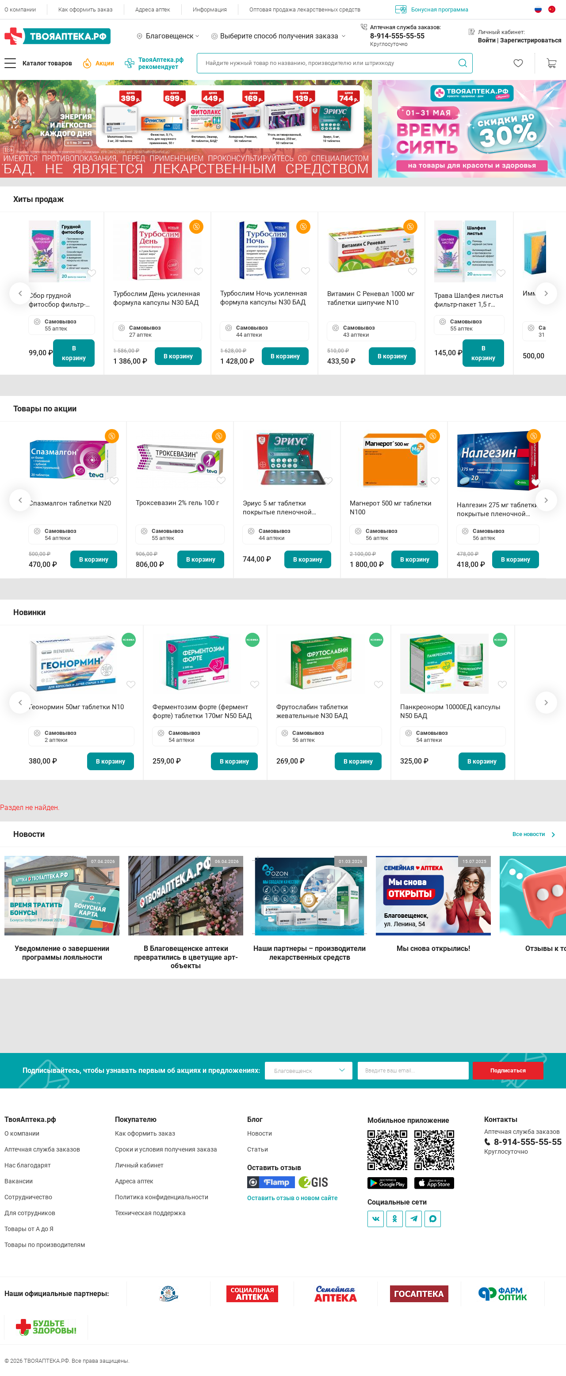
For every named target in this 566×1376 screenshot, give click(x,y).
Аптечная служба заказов (42, 1149)
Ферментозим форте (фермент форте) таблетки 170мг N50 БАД (202, 711)
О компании (20, 9)
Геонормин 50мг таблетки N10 (76, 707)
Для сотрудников (29, 1212)
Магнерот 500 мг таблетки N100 (391, 507)
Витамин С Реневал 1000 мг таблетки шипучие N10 (370, 298)
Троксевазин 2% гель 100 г (177, 503)
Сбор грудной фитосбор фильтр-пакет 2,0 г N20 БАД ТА (59, 300)
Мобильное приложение (408, 1120)
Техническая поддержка (150, 1212)
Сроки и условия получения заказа (166, 1149)
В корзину (74, 353)
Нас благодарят (27, 1165)
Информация (210, 9)
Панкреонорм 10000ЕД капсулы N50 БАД (450, 711)
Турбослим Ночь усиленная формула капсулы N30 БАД (263, 297)
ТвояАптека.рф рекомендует (154, 63)
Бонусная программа (431, 9)
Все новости (533, 834)
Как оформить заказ (85, 9)
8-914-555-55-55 (397, 36)
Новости (259, 1133)
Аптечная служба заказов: (405, 27)
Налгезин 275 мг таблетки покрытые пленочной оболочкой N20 (498, 509)
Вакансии (18, 1181)
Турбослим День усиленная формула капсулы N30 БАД (156, 298)
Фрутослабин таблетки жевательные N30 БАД (312, 711)
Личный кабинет (139, 1165)
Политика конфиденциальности (161, 1197)
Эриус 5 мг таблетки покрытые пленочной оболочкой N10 (277, 508)
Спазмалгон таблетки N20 (70, 503)
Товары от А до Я (29, 1228)
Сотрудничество (28, 1197)
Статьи (257, 1149)
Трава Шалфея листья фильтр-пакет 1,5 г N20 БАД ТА (468, 300)
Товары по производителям (44, 1244)
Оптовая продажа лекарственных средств (304, 9)
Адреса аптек (152, 9)
